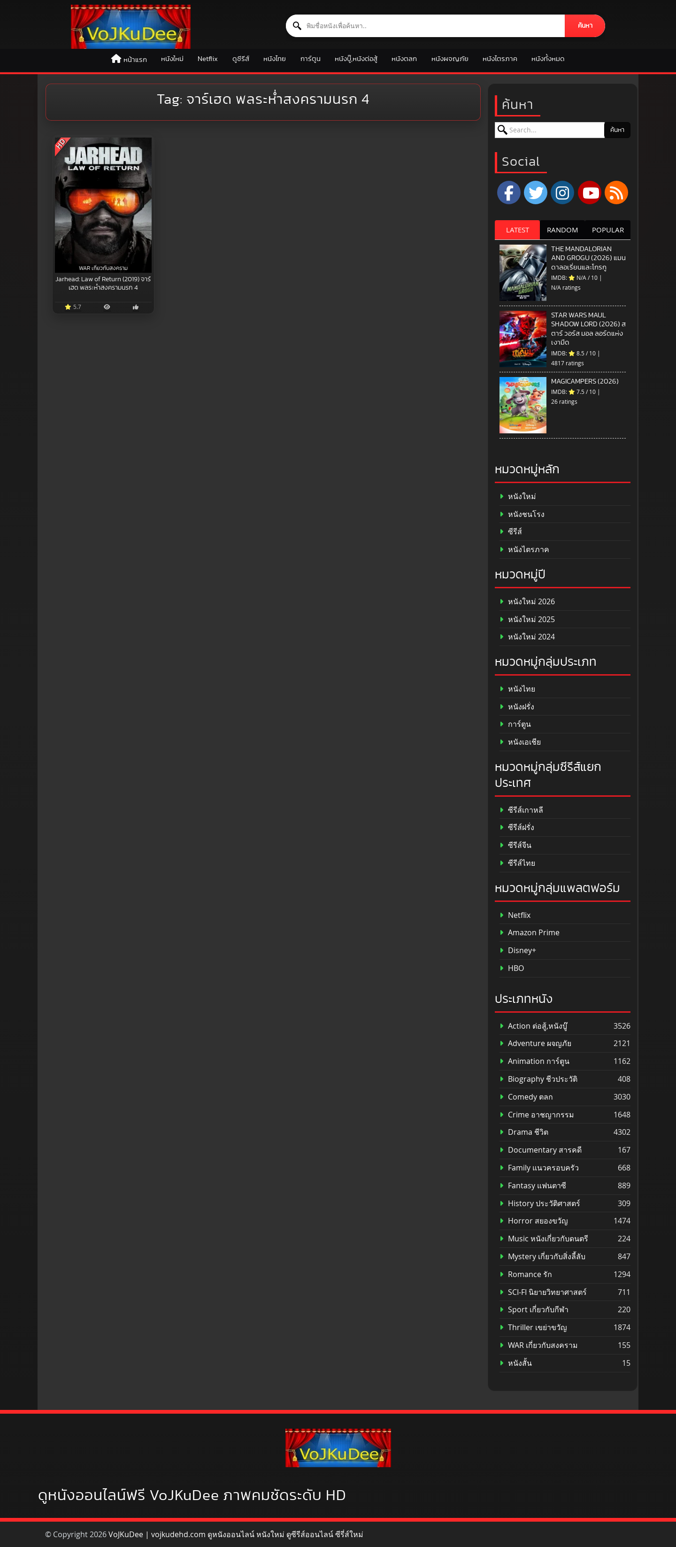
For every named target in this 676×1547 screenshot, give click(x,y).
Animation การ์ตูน (534, 1061)
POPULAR (608, 229)
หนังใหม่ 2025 (527, 619)
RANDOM (562, 229)
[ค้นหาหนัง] (425, 26)
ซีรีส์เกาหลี (521, 810)
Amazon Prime (529, 933)
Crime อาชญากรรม (536, 1115)
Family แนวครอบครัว (539, 1168)
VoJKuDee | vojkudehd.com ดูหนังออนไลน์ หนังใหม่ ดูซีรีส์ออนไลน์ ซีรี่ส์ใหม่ (235, 1534)
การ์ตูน (310, 58)
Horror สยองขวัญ (533, 1221)
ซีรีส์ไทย (517, 863)
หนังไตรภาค (500, 58)
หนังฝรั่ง (516, 707)
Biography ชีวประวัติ (538, 1079)
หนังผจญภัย (450, 58)
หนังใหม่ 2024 (527, 637)
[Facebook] (509, 192)
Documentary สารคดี (540, 1150)
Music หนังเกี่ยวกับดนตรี (543, 1239)
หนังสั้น (515, 1363)
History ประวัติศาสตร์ (539, 1203)
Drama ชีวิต (523, 1132)
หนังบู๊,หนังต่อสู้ (356, 58)
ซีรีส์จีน (515, 845)
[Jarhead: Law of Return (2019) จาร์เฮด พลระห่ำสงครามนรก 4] (103, 205)
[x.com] (535, 192)
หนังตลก (404, 58)
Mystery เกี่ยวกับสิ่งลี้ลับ (542, 1257)
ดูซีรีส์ (240, 58)
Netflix (208, 58)
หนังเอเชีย (520, 742)
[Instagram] (562, 192)
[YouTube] (589, 192)
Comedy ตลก (526, 1097)
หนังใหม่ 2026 (527, 602)
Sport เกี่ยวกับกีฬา (533, 1310)
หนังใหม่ (172, 58)
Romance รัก (525, 1274)
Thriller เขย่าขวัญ (533, 1327)
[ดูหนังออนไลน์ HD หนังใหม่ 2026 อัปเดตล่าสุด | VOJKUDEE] (131, 27)
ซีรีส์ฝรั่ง (516, 827)
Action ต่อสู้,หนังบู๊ (533, 1026)
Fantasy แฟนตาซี (532, 1186)
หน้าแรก (135, 59)
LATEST (517, 229)
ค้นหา (585, 26)
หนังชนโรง (522, 514)
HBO (511, 968)
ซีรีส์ (510, 532)
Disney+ (517, 950)
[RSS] (616, 192)
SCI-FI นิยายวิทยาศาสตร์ (543, 1292)
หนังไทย (274, 58)
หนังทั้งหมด (548, 58)
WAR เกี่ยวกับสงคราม (538, 1345)
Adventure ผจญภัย (535, 1043)
